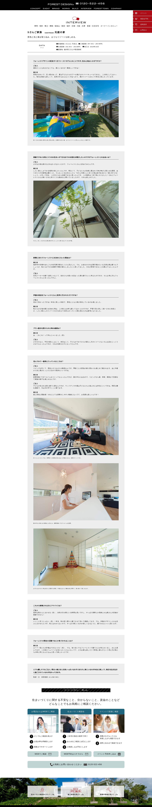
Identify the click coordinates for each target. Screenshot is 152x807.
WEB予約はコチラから (76, 754)
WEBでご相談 (43, 754)
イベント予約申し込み (109, 754)
